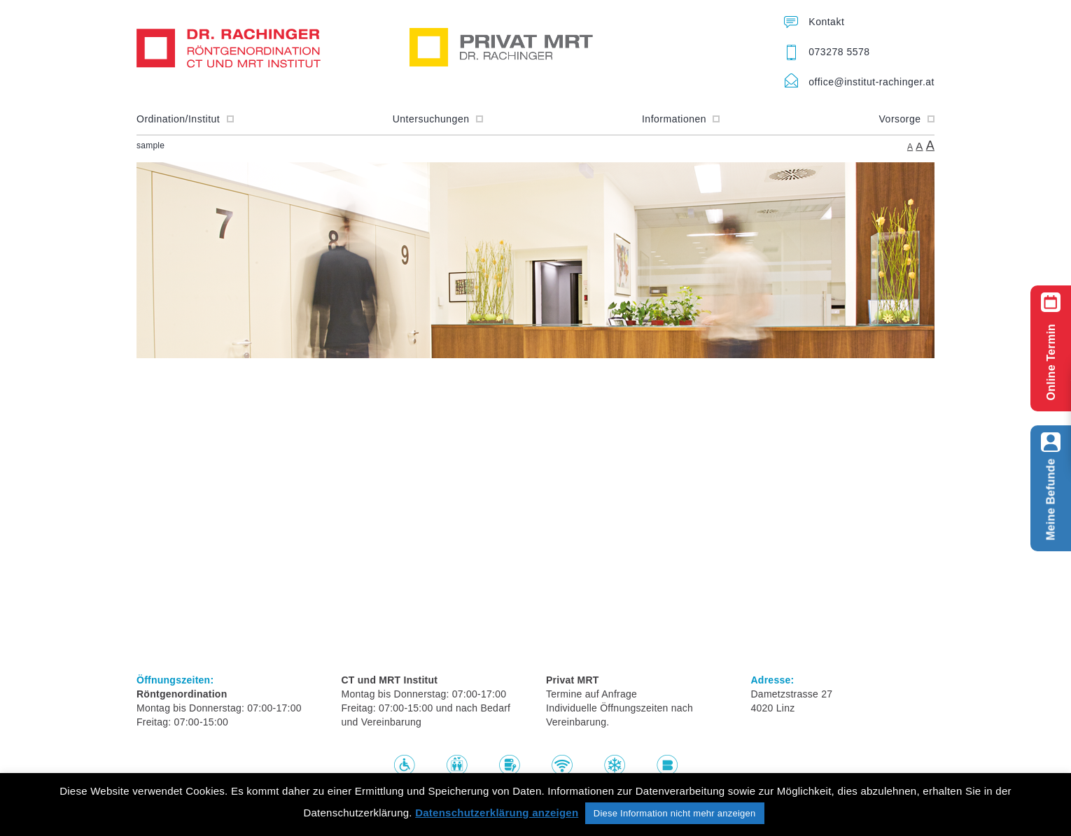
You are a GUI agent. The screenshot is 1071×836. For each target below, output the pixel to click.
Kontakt (826, 21)
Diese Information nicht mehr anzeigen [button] (675, 813)
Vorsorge (906, 119)
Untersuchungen (438, 119)
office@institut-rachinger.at (871, 81)
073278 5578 (838, 51)
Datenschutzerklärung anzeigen (496, 813)
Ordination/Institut (185, 119)
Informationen (681, 119)
